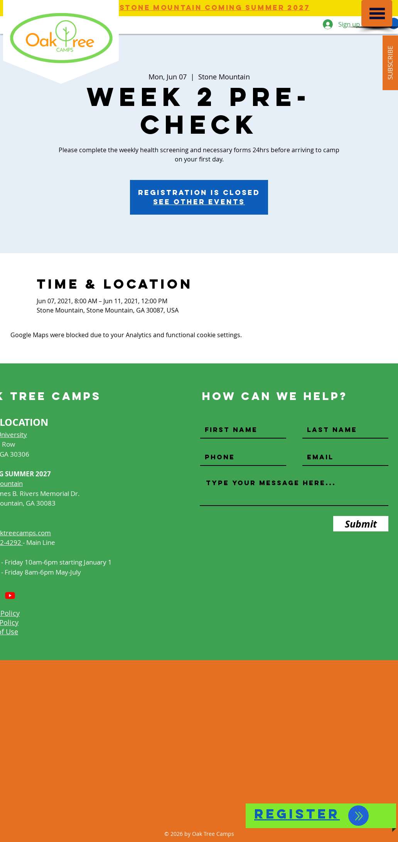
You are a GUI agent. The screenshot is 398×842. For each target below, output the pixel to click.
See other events (199, 201)
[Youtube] (10, 595)
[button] (377, 13)
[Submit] (360, 523)
